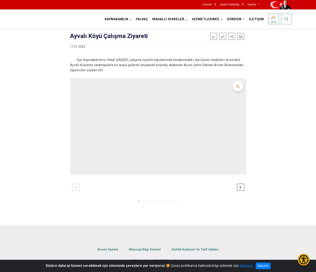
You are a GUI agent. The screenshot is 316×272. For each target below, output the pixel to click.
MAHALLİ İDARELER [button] (168, 19)
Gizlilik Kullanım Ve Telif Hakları (195, 249)
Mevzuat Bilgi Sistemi (145, 249)
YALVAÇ (142, 19)
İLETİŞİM (256, 19)
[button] (231, 36)
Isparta (252, 4)
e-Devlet (207, 4)
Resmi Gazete (107, 249)
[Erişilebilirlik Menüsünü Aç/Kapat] (304, 260)
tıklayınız (246, 266)
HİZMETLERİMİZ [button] (205, 19)
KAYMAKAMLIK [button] (116, 19)
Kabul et (263, 265)
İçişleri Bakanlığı (229, 4)
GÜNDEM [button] (234, 19)
